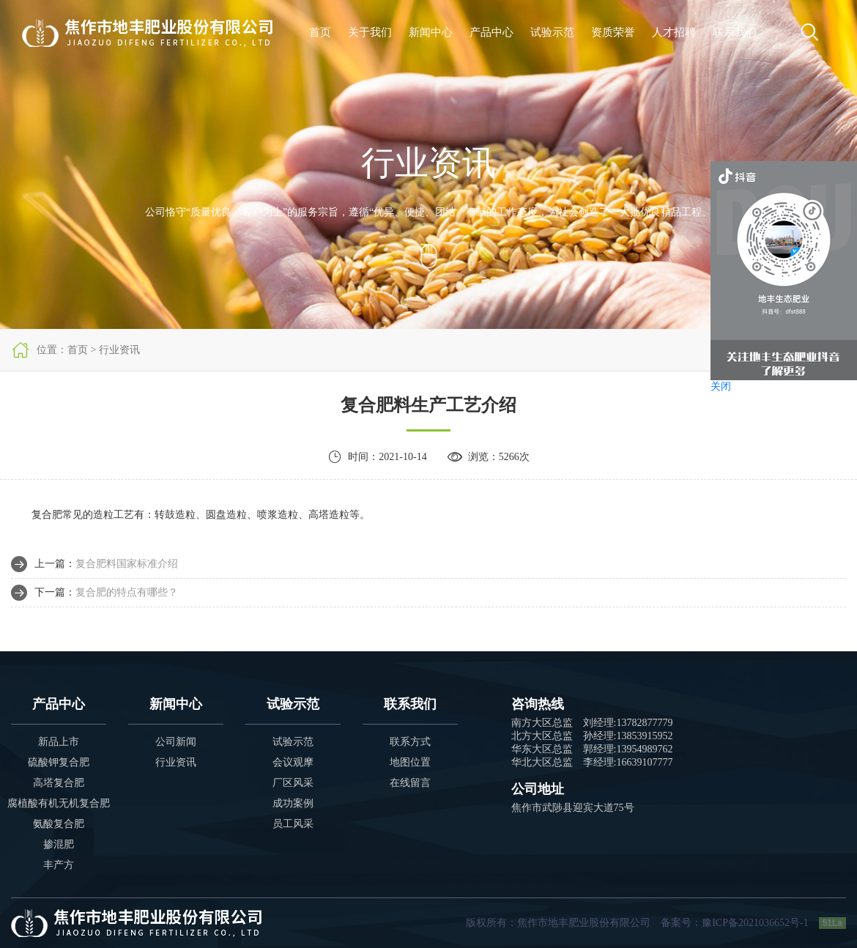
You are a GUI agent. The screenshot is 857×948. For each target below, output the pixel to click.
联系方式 (410, 741)
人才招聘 (674, 32)
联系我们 (735, 32)
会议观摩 (293, 762)
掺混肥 (58, 844)
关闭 (721, 386)
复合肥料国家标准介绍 (126, 563)
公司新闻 (175, 741)
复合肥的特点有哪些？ (126, 592)
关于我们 (370, 32)
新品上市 (58, 741)
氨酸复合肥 (58, 823)
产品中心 (491, 32)
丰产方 (58, 864)
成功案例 (293, 803)
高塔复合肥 (58, 782)
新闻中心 (431, 32)
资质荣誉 (613, 32)
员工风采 (293, 823)
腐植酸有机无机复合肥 (58, 803)
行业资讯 (175, 762)
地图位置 (410, 762)
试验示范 (552, 32)
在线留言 (410, 782)
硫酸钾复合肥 (58, 762)
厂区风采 (293, 782)
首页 (320, 32)
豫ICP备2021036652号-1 (755, 922)
